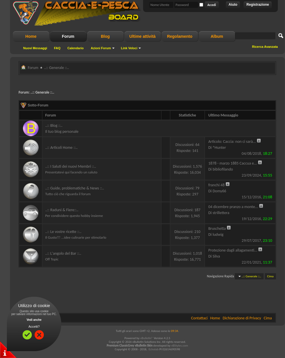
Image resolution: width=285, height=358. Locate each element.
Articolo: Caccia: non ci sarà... (232, 141)
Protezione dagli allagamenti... (232, 250)
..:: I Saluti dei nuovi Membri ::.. (70, 166)
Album (217, 36)
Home (31, 36)
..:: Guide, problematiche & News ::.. (74, 188)
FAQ (57, 48)
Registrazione (257, 5)
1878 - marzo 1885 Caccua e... (232, 163)
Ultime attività (142, 36)
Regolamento (180, 36)
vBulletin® (146, 338)
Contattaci (199, 318)
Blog (105, 36)
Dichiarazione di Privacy (242, 318)
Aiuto (233, 5)
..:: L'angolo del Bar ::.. (63, 253)
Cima (270, 276)
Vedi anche (34, 319)
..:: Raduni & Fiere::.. (61, 209)
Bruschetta (217, 228)
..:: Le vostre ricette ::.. (63, 231)
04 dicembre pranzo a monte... (233, 206)
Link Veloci (129, 48)
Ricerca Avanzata (265, 46)
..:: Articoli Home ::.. (61, 147)
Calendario (75, 48)
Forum (68, 36)
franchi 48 (216, 185)
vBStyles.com (179, 345)
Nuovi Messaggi (35, 48)
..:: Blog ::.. (53, 125)
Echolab (154, 349)
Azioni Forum (101, 48)
